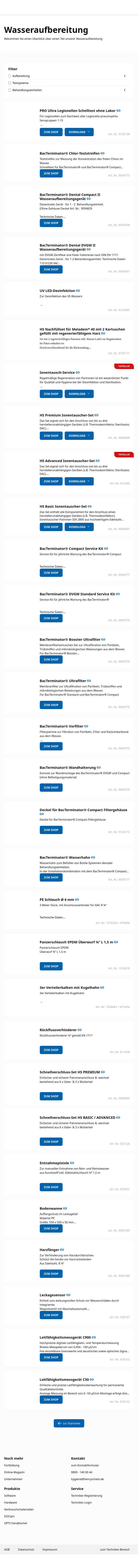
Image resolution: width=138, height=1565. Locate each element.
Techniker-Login (81, 1502)
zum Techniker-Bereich (115, 1549)
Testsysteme (20, 83)
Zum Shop (51, 132)
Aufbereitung (21, 76)
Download (79, 132)
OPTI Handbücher (15, 1523)
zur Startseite (69, 1423)
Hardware (10, 1502)
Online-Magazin (14, 1472)
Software (10, 1496)
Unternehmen (13, 1479)
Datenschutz (26, 1549)
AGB (7, 1549)
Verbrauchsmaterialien (19, 1509)
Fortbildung (11, 1465)
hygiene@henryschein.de (87, 1479)
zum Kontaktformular (85, 1465)
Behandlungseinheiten (27, 90)
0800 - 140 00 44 (81, 1472)
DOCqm (9, 1516)
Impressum (50, 1549)
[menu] (125, 7)
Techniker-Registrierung (86, 1496)
